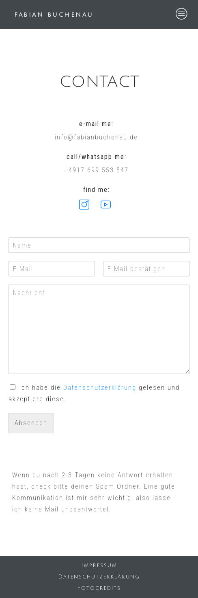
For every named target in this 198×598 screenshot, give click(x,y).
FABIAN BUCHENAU (54, 15)
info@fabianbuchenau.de (96, 137)
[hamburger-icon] (182, 14)
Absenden (31, 423)
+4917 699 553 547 (97, 170)
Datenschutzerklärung (99, 387)
